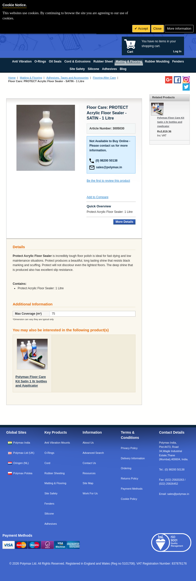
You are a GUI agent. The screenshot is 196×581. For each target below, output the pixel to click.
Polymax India (21, 442)
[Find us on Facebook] (177, 79)
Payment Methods (131, 488)
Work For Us (90, 493)
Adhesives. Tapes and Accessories (67, 77)
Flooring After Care (104, 77)
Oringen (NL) (21, 463)
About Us (88, 442)
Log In (177, 51)
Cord (47, 463)
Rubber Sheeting (54, 473)
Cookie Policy (129, 498)
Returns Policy (129, 478)
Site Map (88, 483)
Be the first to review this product (108, 180)
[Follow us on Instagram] (186, 79)
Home (11, 77)
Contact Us (89, 463)
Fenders (49, 503)
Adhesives (50, 523)
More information (179, 28)
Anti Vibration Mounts (57, 442)
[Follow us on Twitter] (186, 87)
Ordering (126, 468)
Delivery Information (133, 458)
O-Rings (49, 452)
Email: (174, 493)
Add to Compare (97, 197)
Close (157, 28)
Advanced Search (93, 452)
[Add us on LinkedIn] (168, 79)
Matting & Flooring (31, 77)
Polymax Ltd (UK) (23, 452)
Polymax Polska (22, 473)
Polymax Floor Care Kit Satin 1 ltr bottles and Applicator (31, 381)
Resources (89, 473)
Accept (142, 28)
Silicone (49, 513)
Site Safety (50, 493)
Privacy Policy (129, 448)
